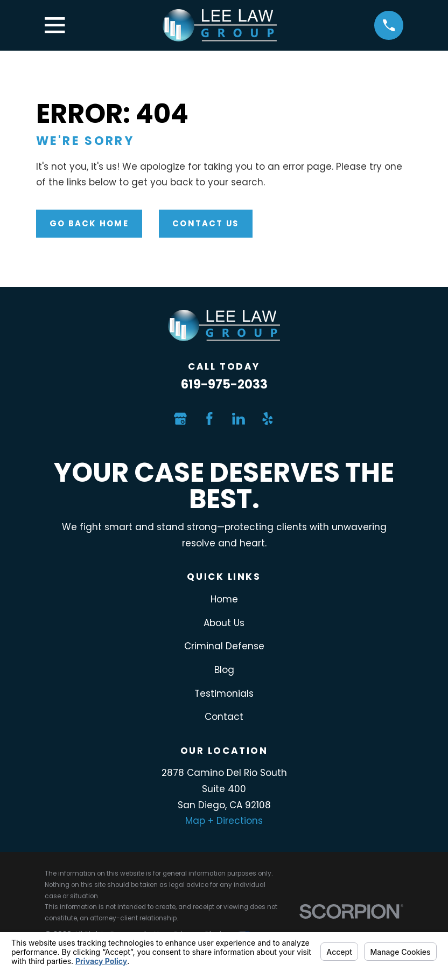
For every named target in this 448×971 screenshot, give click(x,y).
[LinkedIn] (238, 418)
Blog (224, 669)
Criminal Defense (224, 646)
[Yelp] (267, 418)
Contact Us (205, 223)
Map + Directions (224, 820)
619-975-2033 (224, 384)
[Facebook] (209, 418)
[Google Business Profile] (180, 418)
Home (224, 599)
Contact (224, 716)
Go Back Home (89, 223)
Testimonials (224, 693)
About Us (224, 622)
